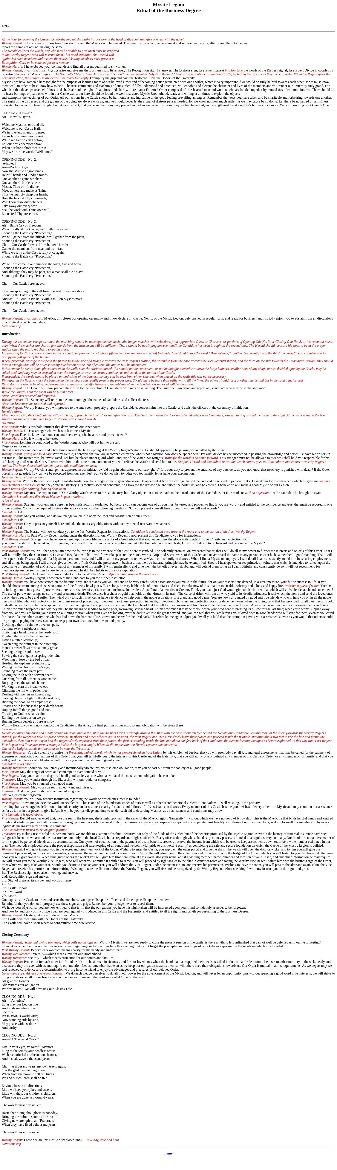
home (168, 1153)
